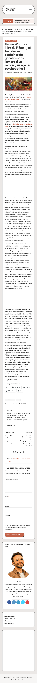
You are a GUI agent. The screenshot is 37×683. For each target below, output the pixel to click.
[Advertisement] (18, 650)
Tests (14, 40)
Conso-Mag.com (10, 619)
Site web (7, 516)
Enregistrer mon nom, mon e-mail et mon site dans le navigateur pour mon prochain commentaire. (17, 527)
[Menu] (30, 9)
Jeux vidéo (8, 40)
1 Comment (28, 72)
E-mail (7, 506)
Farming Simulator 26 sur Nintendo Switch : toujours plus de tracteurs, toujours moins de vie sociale (22, 23)
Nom (7, 497)
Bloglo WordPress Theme (18, 680)
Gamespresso (9, 623)
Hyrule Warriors (10, 400)
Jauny (9, 410)
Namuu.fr (8, 621)
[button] (11, 425)
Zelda (18, 400)
